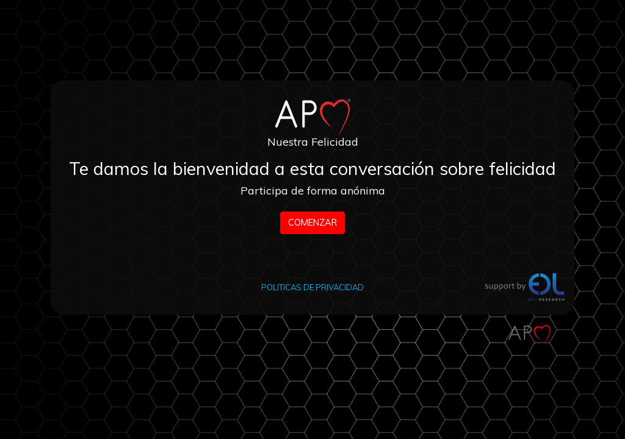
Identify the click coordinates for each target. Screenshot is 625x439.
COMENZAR (312, 222)
